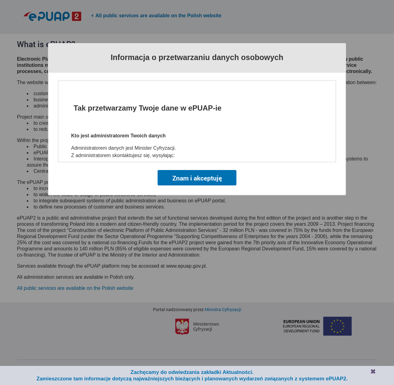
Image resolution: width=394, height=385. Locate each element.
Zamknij (373, 371)
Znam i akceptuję (197, 178)
